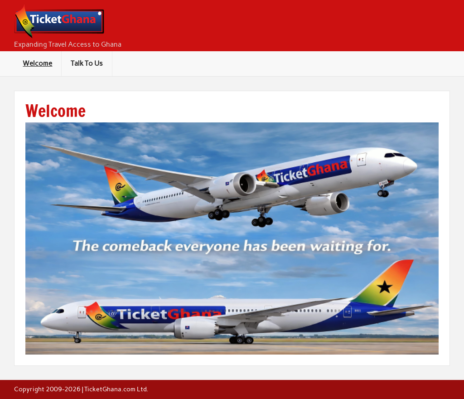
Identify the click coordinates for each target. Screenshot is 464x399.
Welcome (37, 63)
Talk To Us (87, 63)
